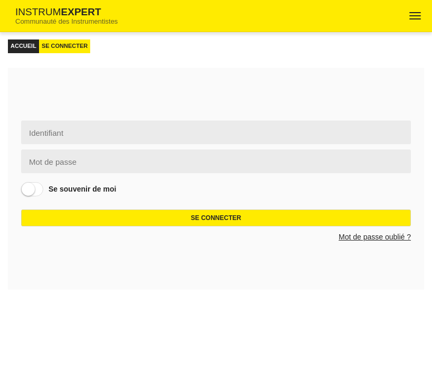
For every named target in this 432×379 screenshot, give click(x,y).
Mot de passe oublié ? (375, 237)
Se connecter (216, 218)
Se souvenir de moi (82, 189)
